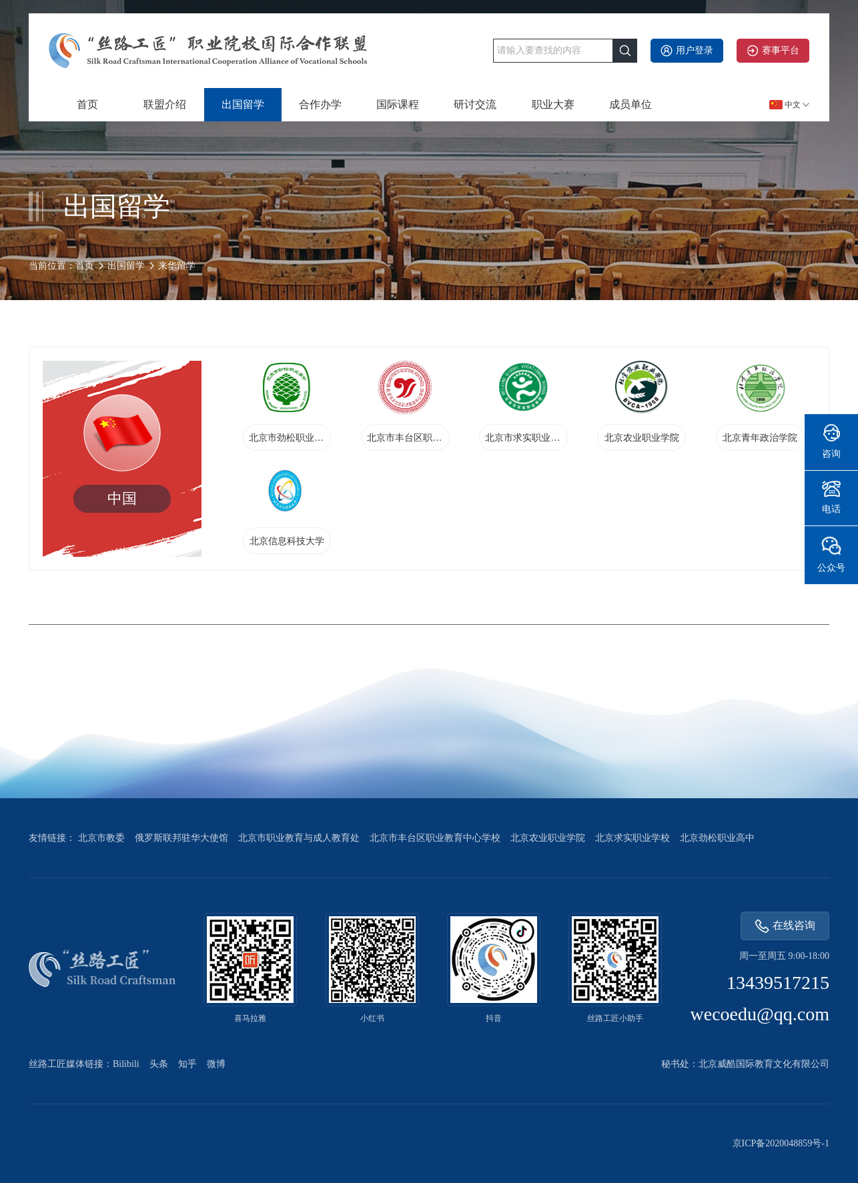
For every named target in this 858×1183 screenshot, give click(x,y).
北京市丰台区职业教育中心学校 (435, 838)
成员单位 (630, 104)
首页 (87, 104)
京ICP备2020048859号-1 (781, 1143)
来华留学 (176, 266)
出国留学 (243, 104)
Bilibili (126, 1064)
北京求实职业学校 (632, 838)
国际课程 (397, 104)
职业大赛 (553, 104)
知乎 (187, 1064)
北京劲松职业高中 (717, 838)
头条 (158, 1064)
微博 (216, 1064)
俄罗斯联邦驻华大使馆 (181, 838)
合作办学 (320, 104)
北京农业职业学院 (547, 838)
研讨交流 (475, 104)
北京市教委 (101, 838)
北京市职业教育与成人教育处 (299, 838)
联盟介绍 (164, 104)
